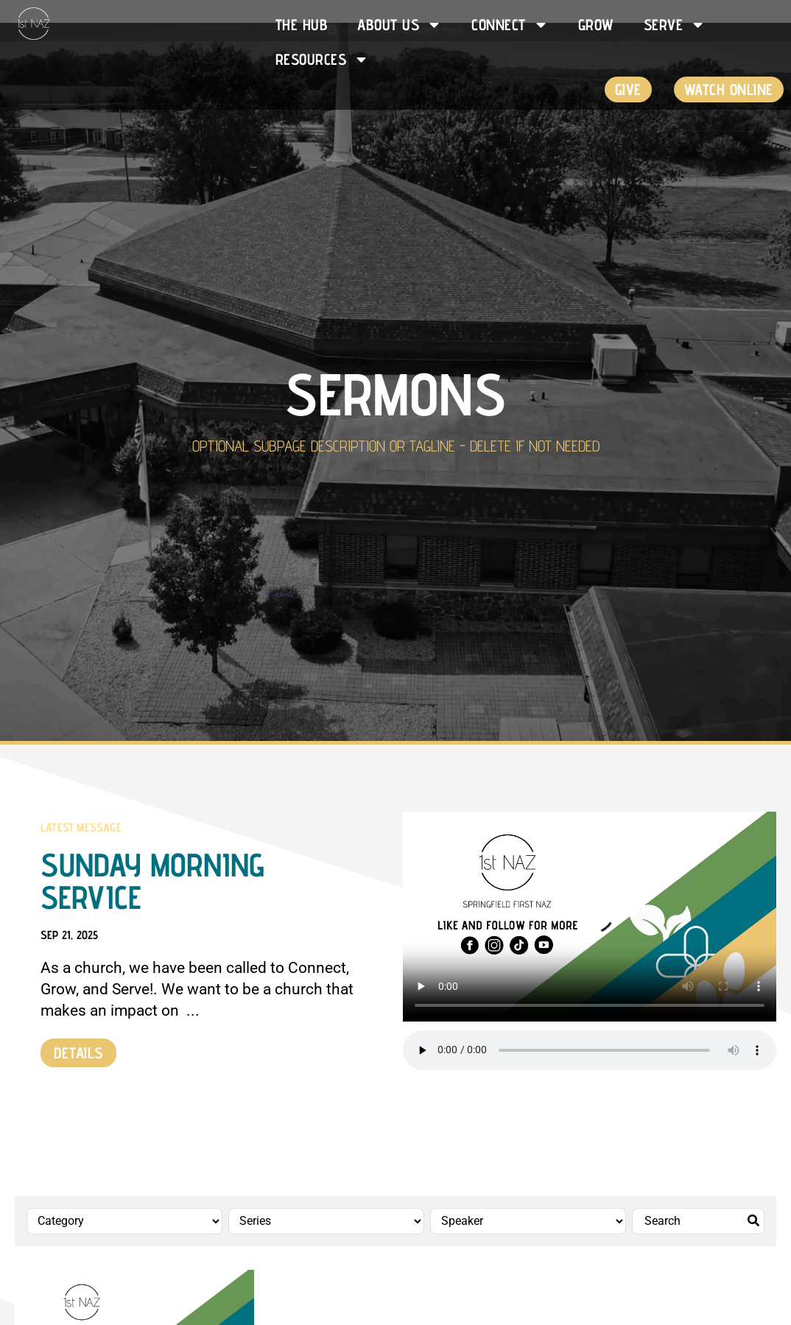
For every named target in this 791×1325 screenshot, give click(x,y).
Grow (596, 24)
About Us (399, 25)
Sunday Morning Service (152, 881)
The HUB (301, 24)
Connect (510, 25)
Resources (322, 59)
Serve (675, 25)
